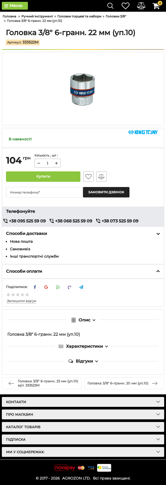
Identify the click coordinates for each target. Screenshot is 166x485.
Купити (43, 176)
